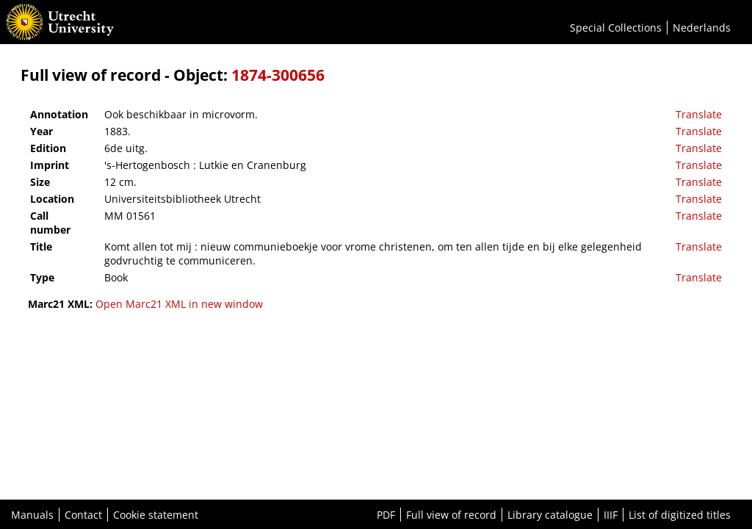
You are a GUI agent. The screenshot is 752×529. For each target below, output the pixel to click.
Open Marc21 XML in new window (179, 304)
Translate (699, 114)
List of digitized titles (680, 515)
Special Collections (616, 28)
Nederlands (702, 28)
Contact (83, 515)
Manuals (32, 515)
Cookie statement (155, 515)
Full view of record (451, 515)
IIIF (611, 515)
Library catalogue (550, 515)
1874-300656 (278, 75)
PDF (386, 515)
